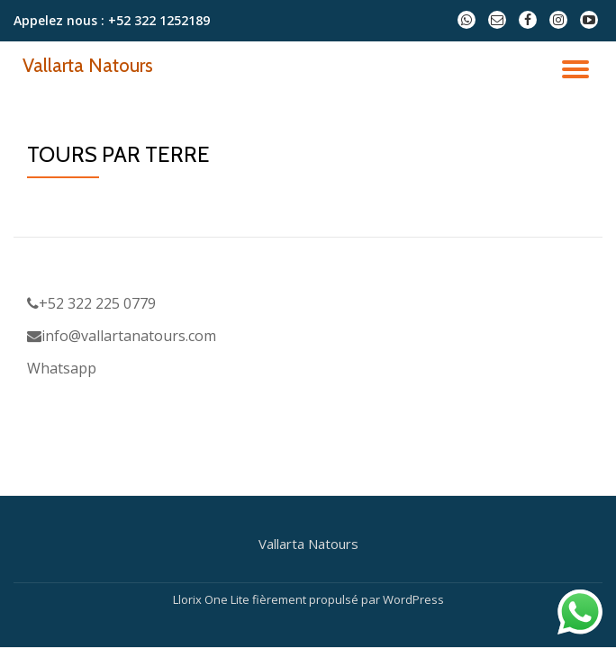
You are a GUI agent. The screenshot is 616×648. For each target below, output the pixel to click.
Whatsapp (61, 368)
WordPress (413, 599)
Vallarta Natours (88, 64)
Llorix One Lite (212, 599)
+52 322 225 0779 (91, 303)
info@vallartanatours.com (121, 336)
